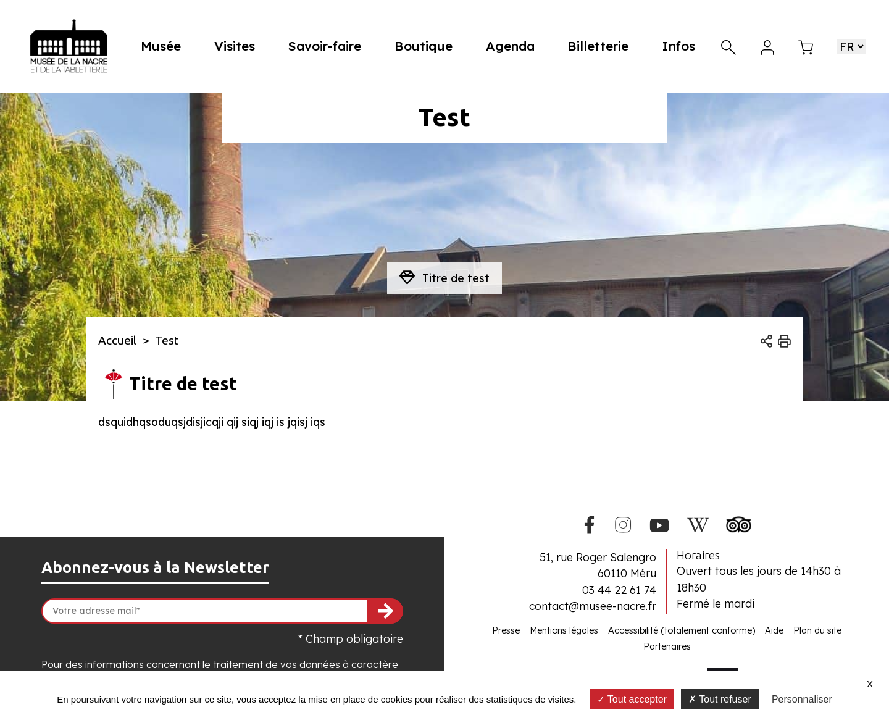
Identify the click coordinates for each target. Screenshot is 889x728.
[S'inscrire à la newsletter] (385, 611)
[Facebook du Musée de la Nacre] (590, 522)
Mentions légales (564, 630)
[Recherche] (728, 46)
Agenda (512, 46)
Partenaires (667, 646)
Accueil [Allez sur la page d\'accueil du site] (117, 340)
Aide (774, 630)
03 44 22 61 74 (619, 589)
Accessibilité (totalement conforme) (681, 630)
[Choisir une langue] (851, 46)
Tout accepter (632, 699)
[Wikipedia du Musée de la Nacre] (698, 522)
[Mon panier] (805, 45)
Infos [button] (678, 46)
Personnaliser (802, 699)
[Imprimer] (784, 340)
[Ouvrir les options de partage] (766, 340)
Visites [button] (240, 46)
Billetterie (599, 46)
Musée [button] (168, 46)
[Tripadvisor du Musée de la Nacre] (738, 522)
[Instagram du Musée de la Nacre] (622, 522)
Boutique (427, 46)
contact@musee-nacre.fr (592, 606)
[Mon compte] (767, 45)
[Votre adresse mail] (222, 611)
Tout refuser (719, 699)
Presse (506, 630)
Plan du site (817, 630)
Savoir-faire (329, 46)
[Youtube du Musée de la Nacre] (659, 522)
